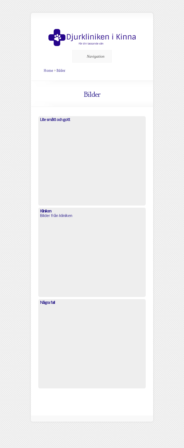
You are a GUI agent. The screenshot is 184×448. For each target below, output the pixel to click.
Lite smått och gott (55, 120)
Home (48, 70)
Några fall (47, 303)
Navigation (91, 56)
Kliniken (45, 211)
